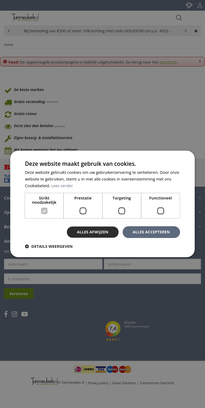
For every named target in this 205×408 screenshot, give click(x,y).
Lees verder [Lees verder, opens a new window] (62, 185)
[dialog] (102, 204)
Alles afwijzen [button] (92, 231)
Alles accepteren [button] (151, 231)
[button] (49, 246)
